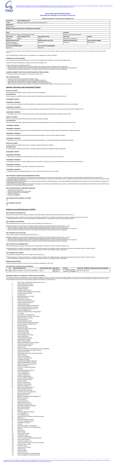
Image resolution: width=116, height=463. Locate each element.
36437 (11, 270)
